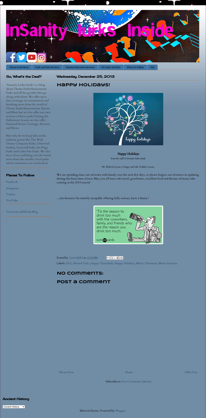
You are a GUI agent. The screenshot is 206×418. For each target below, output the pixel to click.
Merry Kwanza (168, 263)
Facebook (12, 182)
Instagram (12, 188)
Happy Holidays (125, 263)
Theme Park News (19, 67)
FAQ (152, 67)
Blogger (120, 411)
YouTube (12, 200)
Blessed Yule (81, 263)
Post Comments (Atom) (136, 381)
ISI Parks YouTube (110, 67)
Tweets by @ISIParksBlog (22, 212)
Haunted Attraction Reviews (80, 67)
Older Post (190, 372)
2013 (68, 263)
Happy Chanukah (101, 263)
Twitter (10, 194)
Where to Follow (135, 67)
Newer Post (66, 372)
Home (129, 372)
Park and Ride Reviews (47, 67)
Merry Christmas (146, 263)
